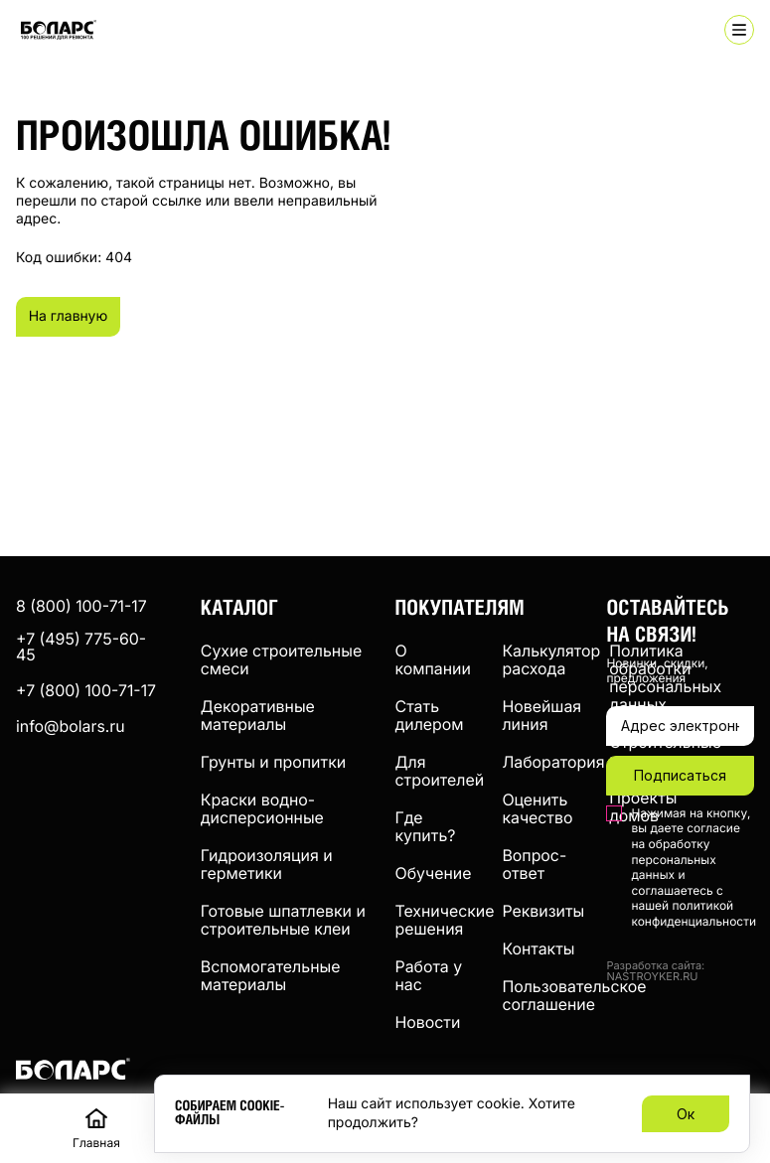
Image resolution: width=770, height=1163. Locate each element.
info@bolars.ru (70, 726)
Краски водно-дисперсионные (262, 808)
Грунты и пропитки (273, 762)
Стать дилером (429, 715)
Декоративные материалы (258, 715)
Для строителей (440, 771)
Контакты (538, 948)
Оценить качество (537, 808)
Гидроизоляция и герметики (267, 864)
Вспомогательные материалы (271, 975)
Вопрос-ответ (534, 864)
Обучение (433, 873)
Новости (428, 1022)
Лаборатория (553, 762)
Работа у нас (429, 975)
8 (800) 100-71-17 (81, 606)
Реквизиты (543, 911)
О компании (433, 659)
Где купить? (425, 826)
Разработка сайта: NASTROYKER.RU (655, 971)
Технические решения (445, 920)
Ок (685, 1113)
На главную (75, 316)
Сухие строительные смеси (281, 659)
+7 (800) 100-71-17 (86, 690)
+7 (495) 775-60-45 (81, 646)
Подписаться (680, 775)
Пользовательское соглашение (574, 995)
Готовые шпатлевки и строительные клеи (283, 920)
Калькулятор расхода (551, 659)
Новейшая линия (541, 715)
